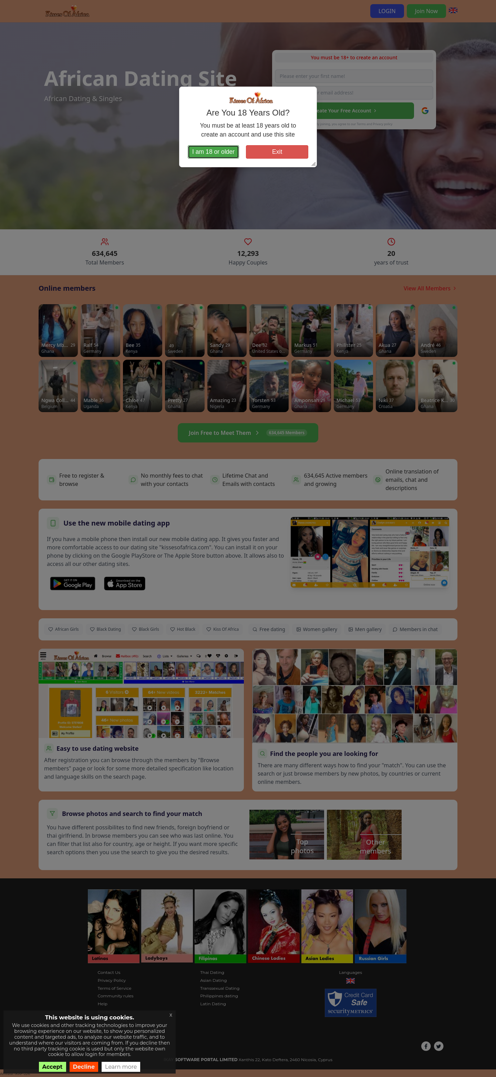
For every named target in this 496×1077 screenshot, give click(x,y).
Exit (277, 151)
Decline (84, 1067)
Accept (52, 1067)
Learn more (121, 1067)
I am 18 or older (213, 151)
